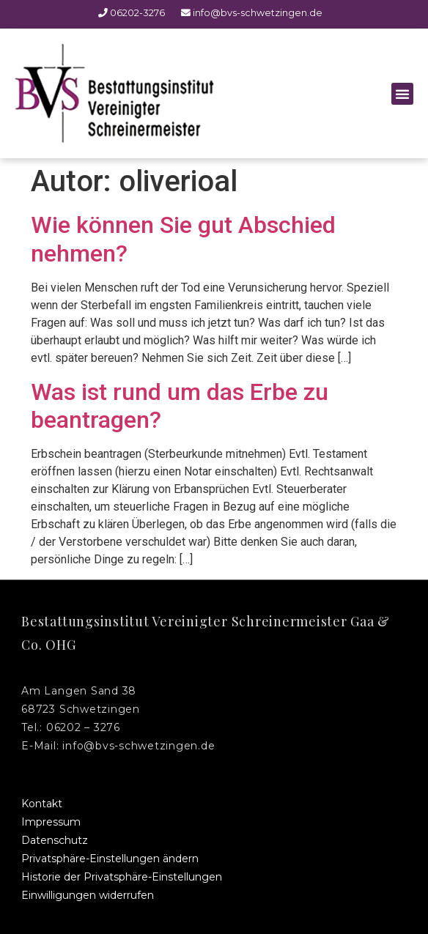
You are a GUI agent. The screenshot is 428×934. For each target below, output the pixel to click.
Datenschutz (54, 840)
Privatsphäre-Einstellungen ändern (110, 858)
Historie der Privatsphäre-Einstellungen (121, 876)
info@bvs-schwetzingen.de (244, 12)
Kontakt (41, 803)
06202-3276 (131, 12)
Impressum (51, 822)
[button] (402, 94)
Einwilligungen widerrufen (87, 895)
